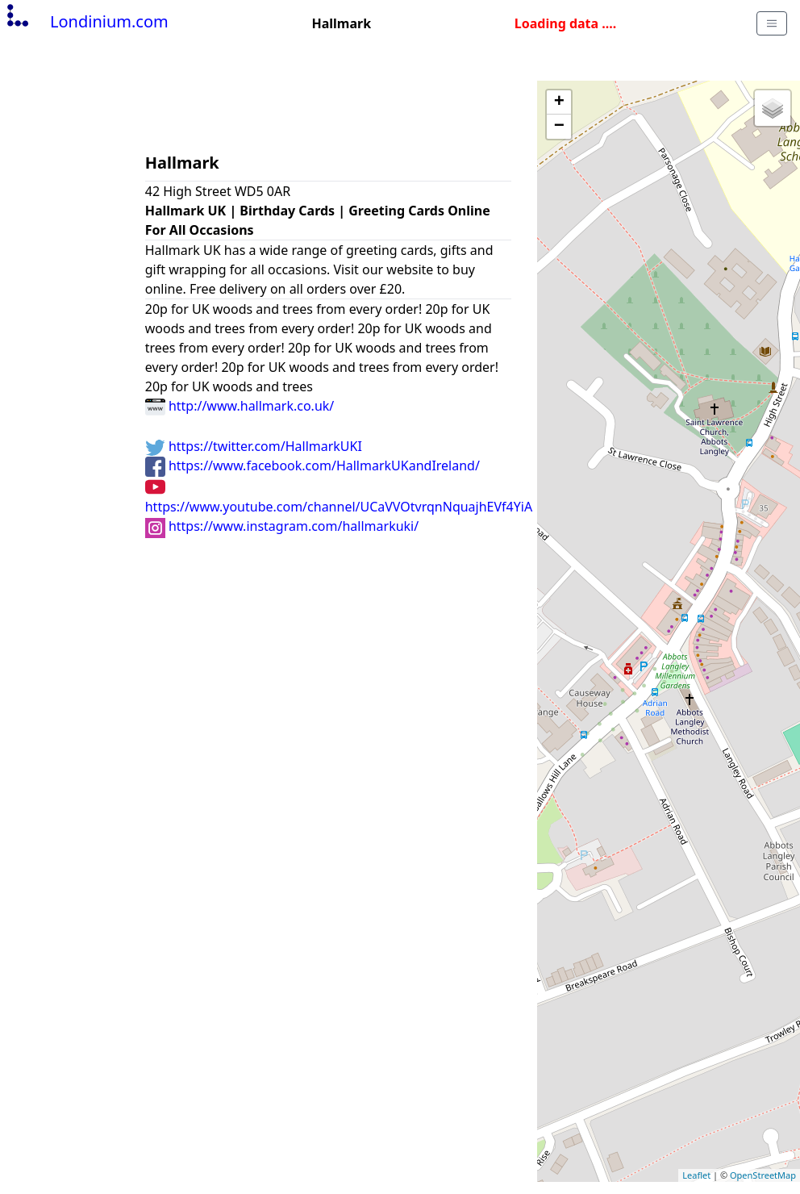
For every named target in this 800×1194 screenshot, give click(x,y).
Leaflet (696, 1175)
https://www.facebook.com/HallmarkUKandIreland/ (312, 465)
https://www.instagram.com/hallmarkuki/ (282, 526)
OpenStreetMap (763, 1175)
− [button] (559, 127)
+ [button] (559, 102)
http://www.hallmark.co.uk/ (240, 406)
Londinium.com (86, 21)
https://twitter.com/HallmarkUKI (253, 446)
